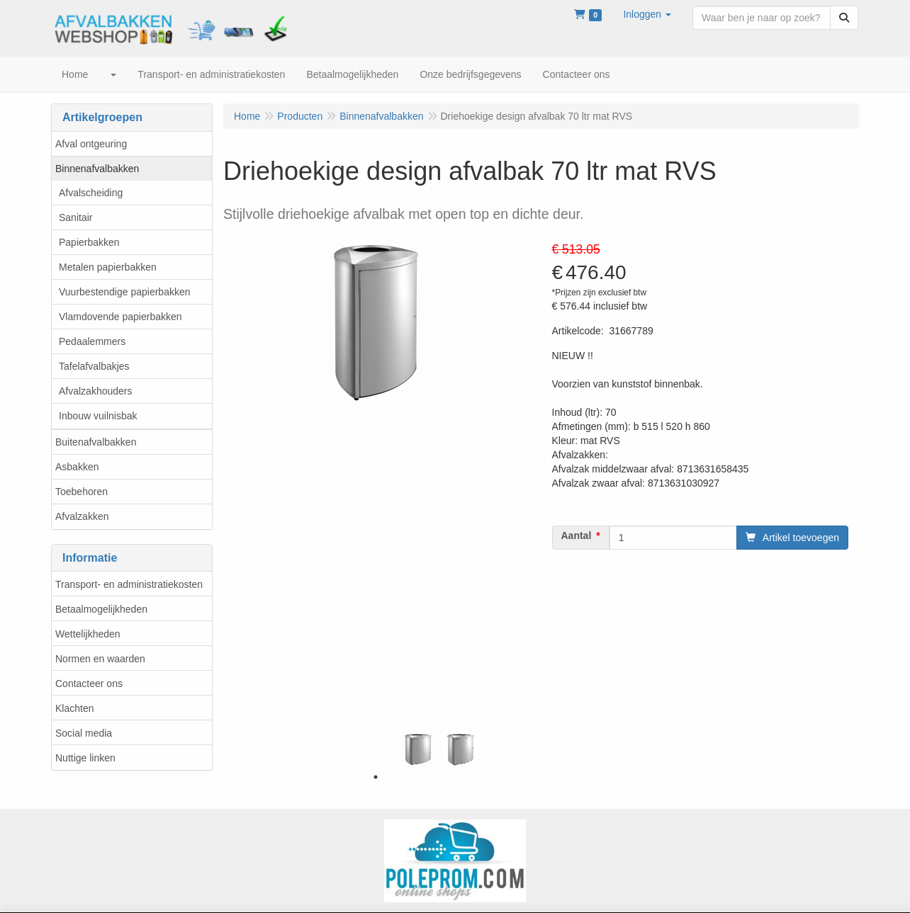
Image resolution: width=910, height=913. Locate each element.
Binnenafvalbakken (97, 168)
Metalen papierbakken (108, 267)
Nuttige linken (85, 758)
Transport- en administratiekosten (129, 584)
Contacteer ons (89, 683)
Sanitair (75, 217)
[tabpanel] (418, 748)
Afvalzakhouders (96, 391)
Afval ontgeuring (91, 143)
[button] (647, 14)
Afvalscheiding (91, 192)
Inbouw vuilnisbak (98, 415)
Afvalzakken (81, 516)
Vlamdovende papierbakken (120, 316)
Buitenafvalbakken (95, 442)
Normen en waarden (100, 658)
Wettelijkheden (87, 634)
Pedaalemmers (92, 341)
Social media (83, 733)
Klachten (74, 708)
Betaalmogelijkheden (101, 609)
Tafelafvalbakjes (94, 366)
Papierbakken (89, 242)
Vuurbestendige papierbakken (125, 291)
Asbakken (77, 466)
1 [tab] (376, 777)
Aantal (576, 535)
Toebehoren (81, 491)
